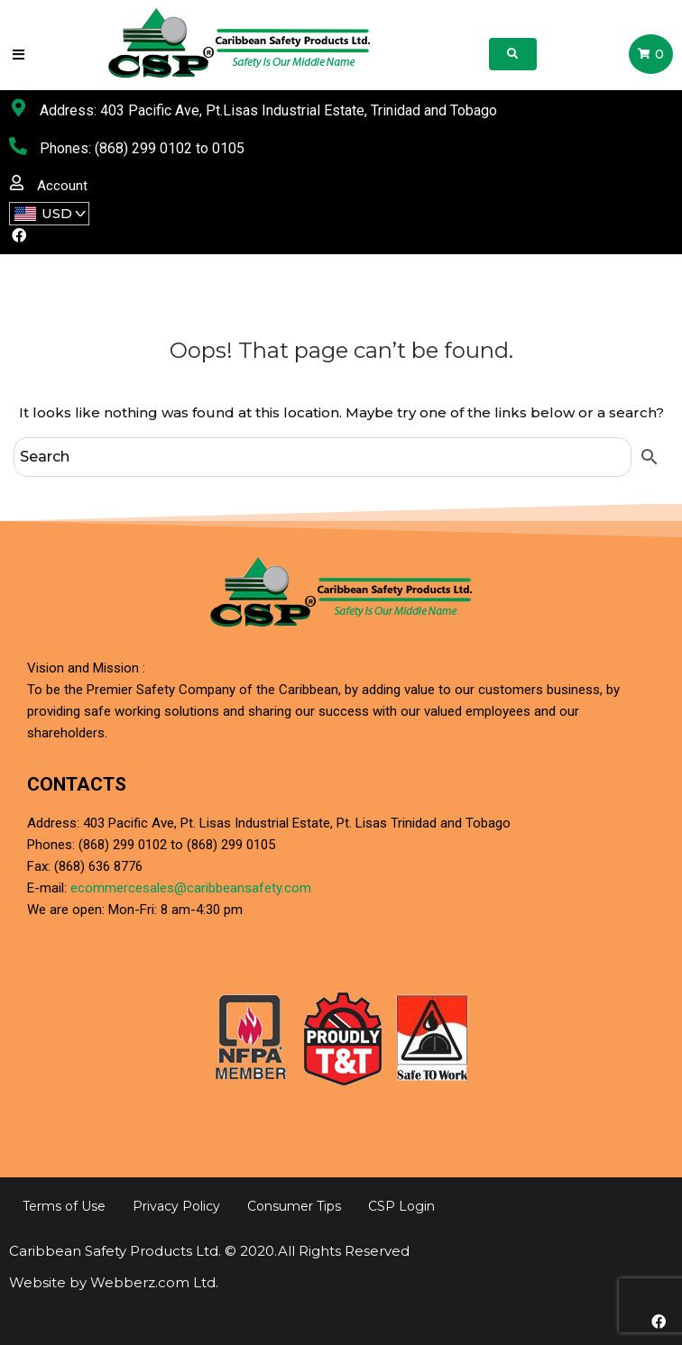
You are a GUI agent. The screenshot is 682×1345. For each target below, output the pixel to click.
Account (62, 186)
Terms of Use (64, 1206)
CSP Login (401, 1206)
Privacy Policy (176, 1206)
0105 (228, 148)
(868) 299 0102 (143, 148)
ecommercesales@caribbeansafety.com (190, 888)
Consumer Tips (294, 1206)
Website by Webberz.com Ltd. (113, 1282)
